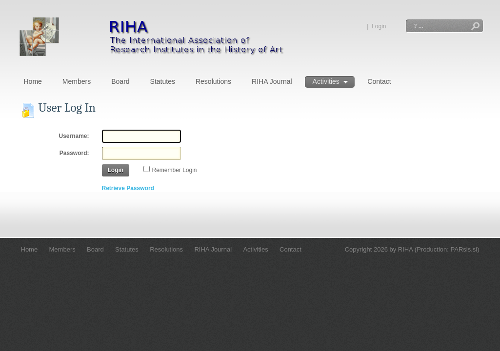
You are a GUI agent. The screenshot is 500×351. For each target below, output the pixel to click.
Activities (330, 82)
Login (379, 26)
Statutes (162, 81)
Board (120, 81)
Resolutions (213, 81)
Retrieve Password (128, 188)
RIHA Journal (272, 81)
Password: (74, 153)
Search (475, 27)
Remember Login (174, 170)
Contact (379, 81)
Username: (74, 136)
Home (33, 81)
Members (76, 81)
